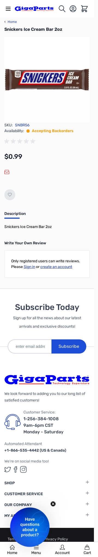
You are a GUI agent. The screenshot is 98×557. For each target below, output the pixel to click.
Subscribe (69, 346)
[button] (29, 527)
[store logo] (36, 8)
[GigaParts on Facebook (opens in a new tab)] (15, 469)
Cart (87, 550)
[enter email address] (29, 346)
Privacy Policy (55, 539)
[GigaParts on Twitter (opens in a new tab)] (7, 469)
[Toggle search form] (62, 9)
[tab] (15, 215)
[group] (20, 141)
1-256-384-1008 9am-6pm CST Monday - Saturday (43, 425)
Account (62, 550)
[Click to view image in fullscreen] (47, 79)
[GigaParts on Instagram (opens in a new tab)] (23, 469)
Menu (36, 550)
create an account (56, 266)
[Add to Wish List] (9, 194)
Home (12, 550)
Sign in (29, 266)
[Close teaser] (53, 504)
